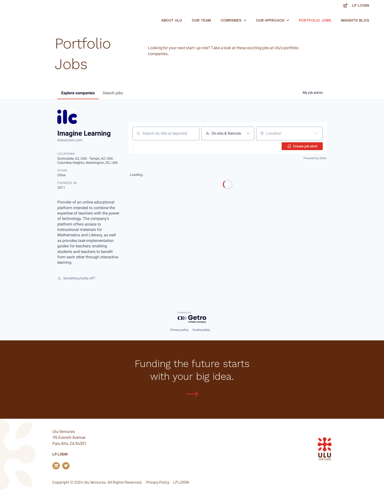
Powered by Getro (315, 158)
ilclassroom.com (69, 140)
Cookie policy (201, 330)
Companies (233, 20)
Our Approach (272, 20)
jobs (113, 93)
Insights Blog (355, 20)
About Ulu (171, 20)
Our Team (201, 20)
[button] (148, 146)
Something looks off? (76, 278)
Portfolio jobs (315, 20)
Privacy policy (179, 330)
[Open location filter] (316, 133)
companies (78, 93)
